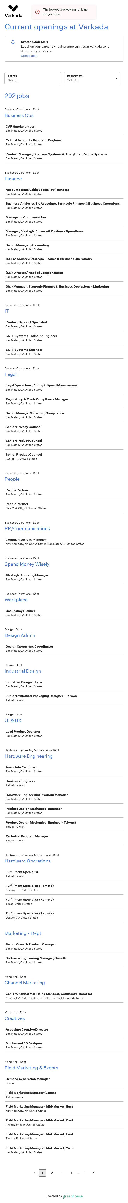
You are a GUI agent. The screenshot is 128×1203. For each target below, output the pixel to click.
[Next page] (93, 1173)
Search (12, 75)
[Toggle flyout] (116, 78)
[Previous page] (34, 1173)
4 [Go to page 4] (71, 1173)
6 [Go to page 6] (85, 1173)
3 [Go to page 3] (61, 1173)
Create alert (29, 56)
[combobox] (67, 80)
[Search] (33, 80)
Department (74, 75)
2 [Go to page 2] (52, 1173)
